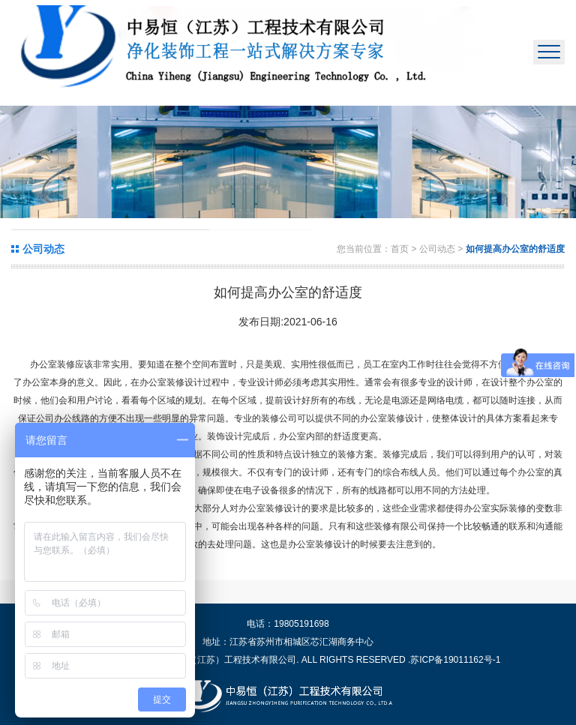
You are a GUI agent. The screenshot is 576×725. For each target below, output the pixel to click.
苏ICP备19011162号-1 (455, 660)
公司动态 (438, 249)
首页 (400, 249)
